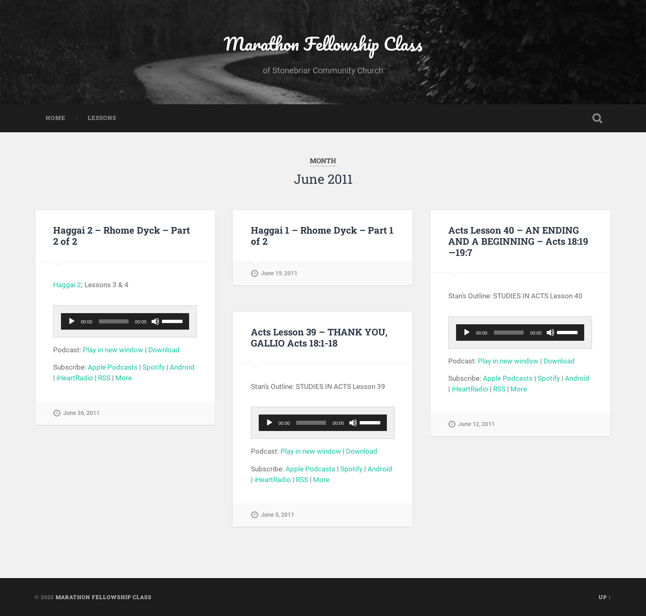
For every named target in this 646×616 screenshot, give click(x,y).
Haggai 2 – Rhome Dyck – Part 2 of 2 (121, 235)
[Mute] (155, 321)
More (123, 378)
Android (182, 367)
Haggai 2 (67, 285)
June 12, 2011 (476, 424)
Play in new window (113, 350)
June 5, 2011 (277, 514)
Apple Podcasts (113, 367)
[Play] (72, 321)
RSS (104, 378)
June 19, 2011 (279, 273)
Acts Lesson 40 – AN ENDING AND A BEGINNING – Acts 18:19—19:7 (518, 241)
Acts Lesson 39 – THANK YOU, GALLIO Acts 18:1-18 (319, 337)
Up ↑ (605, 597)
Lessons (102, 118)
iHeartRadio (74, 378)
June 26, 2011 (81, 413)
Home (56, 118)
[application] (125, 321)
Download (164, 350)
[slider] (114, 321)
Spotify (154, 367)
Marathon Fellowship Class (323, 43)
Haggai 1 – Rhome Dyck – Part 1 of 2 (322, 235)
